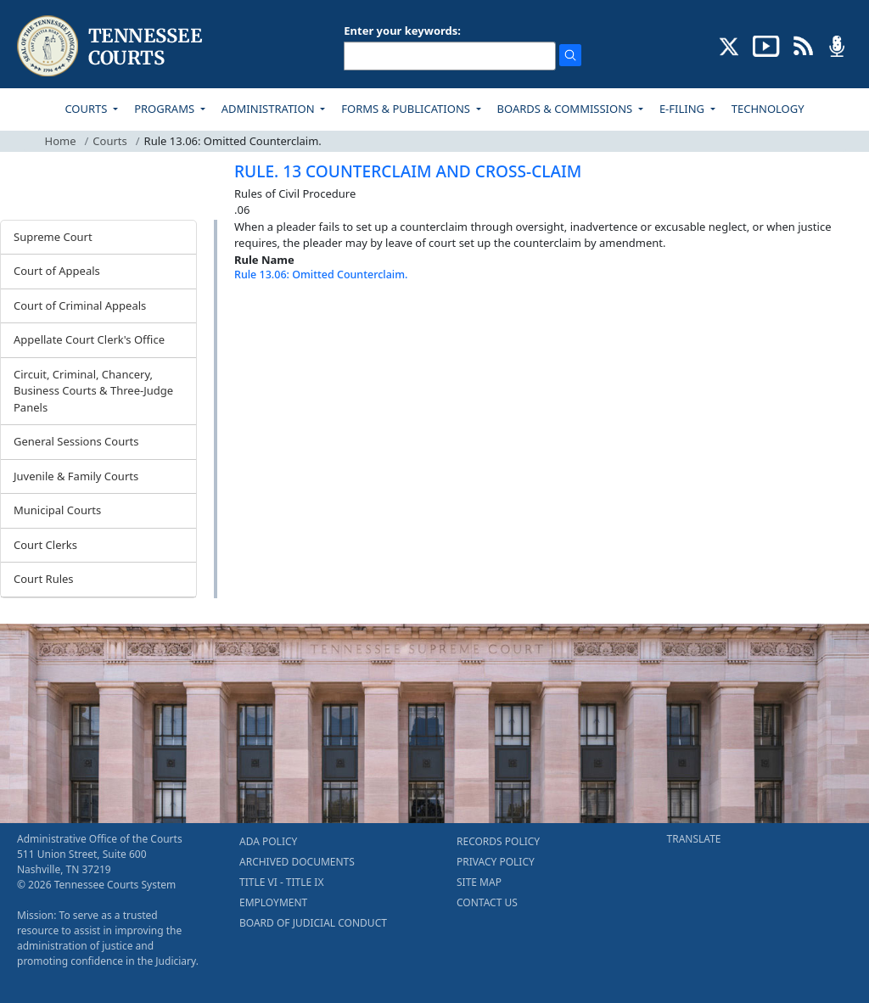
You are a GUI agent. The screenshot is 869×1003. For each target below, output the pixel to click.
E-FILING (683, 108)
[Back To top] (263, 320)
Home (60, 140)
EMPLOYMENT (273, 902)
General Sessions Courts (76, 441)
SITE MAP (479, 882)
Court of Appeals (57, 270)
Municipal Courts (57, 510)
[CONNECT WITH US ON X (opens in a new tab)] (729, 45)
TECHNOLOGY (768, 108)
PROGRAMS (165, 108)
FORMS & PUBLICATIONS (407, 108)
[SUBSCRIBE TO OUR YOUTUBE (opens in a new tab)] (766, 45)
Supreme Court (53, 236)
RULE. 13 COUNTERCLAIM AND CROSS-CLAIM (407, 171)
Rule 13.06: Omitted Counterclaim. (320, 274)
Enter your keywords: (402, 30)
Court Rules (44, 578)
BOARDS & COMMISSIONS (566, 108)
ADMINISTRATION (269, 108)
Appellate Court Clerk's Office (89, 339)
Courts (109, 140)
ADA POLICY (268, 841)
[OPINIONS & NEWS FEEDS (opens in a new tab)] (803, 45)
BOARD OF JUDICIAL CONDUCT (313, 923)
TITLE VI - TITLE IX (281, 882)
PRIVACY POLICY (496, 862)
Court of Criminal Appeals (80, 305)
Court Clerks (45, 544)
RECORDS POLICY (498, 841)
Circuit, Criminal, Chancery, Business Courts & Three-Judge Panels (93, 391)
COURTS (86, 108)
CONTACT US (487, 902)
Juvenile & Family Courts (76, 476)
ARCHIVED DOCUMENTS (297, 862)
